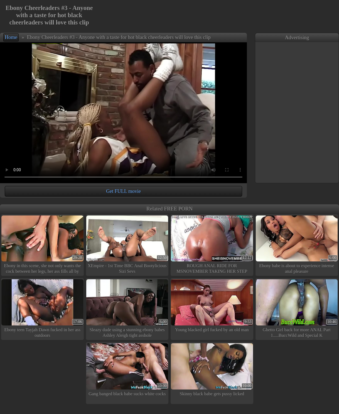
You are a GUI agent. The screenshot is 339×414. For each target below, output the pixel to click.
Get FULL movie (123, 191)
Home (11, 37)
